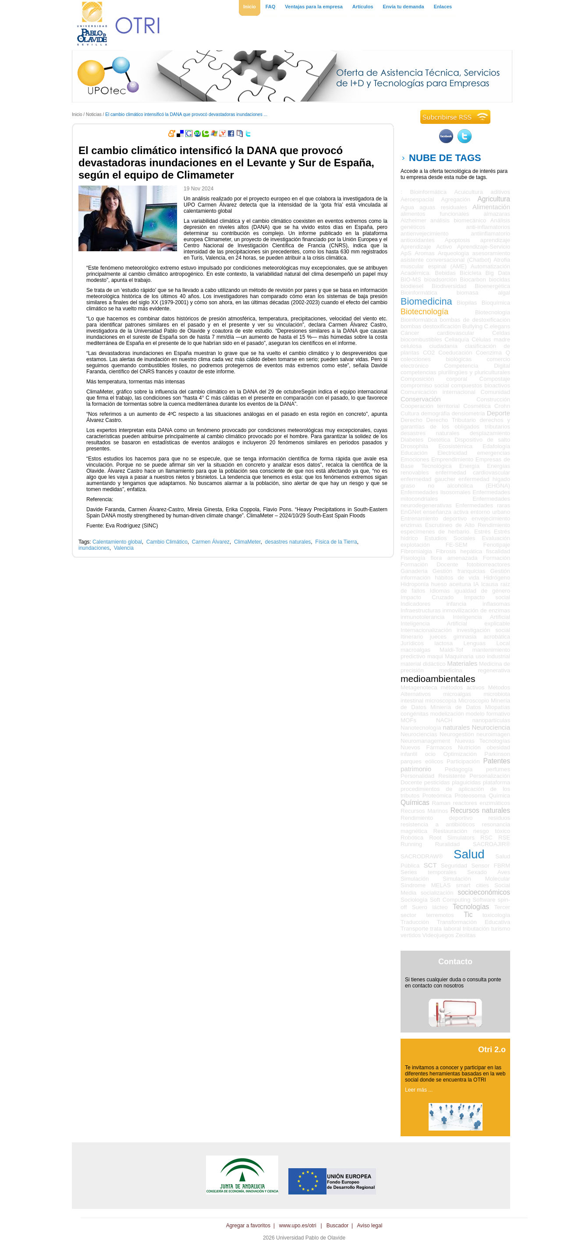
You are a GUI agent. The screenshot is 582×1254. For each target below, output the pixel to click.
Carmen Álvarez (211, 542)
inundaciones (94, 548)
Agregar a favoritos (248, 1225)
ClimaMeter (247, 542)
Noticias (94, 114)
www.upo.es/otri (297, 1225)
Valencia (124, 548)
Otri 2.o (492, 1049)
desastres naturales (288, 542)
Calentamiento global (117, 542)
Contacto (455, 961)
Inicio (77, 114)
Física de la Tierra (336, 542)
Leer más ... (419, 1090)
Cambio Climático (167, 542)
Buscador (337, 1225)
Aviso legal (370, 1225)
